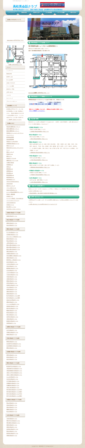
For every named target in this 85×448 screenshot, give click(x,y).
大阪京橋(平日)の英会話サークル (14, 368)
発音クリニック (10, 145)
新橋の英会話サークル (11, 281)
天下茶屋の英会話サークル (12, 381)
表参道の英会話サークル (12, 306)
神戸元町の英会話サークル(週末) (14, 391)
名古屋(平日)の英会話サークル (13, 343)
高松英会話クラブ (25, 6)
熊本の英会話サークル (11, 431)
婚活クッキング (10, 152)
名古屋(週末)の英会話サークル (13, 345)
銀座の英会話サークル (11, 238)
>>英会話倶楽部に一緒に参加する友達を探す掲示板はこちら (42, 193)
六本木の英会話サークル (12, 264)
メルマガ (8, 95)
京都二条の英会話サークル (12, 387)
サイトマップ (9, 98)
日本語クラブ (9, 196)
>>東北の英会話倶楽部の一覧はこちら (39, 138)
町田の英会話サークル (11, 312)
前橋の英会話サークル (11, 334)
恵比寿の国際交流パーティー (13, 126)
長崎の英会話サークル (11, 427)
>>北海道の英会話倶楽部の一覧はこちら (39, 131)
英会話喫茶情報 (10, 139)
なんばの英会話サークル (12, 377)
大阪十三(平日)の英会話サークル (14, 372)
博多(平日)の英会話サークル (13, 420)
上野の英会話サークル (11, 243)
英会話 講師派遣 (10, 194)
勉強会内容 (9, 73)
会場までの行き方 (10, 83)
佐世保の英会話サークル (12, 429)
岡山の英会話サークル (11, 403)
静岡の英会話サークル (11, 341)
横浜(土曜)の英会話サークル (13, 249)
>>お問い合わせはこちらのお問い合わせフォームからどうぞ (42, 204)
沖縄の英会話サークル (11, 435)
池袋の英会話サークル (11, 257)
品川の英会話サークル (11, 262)
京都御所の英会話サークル (12, 383)
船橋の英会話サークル (11, 310)
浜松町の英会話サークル (12, 285)
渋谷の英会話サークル (11, 266)
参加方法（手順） (10, 89)
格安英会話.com (10, 177)
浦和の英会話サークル (11, 291)
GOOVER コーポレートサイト (13, 209)
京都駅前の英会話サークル (12, 385)
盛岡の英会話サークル (11, 223)
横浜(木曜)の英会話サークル (13, 247)
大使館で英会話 (10, 162)
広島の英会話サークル (11, 405)
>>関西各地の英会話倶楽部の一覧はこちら (40, 167)
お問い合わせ (9, 92)
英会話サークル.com (11, 158)
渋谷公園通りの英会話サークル (13, 255)
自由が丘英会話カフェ (11, 190)
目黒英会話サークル (11, 323)
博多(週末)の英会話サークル (13, 422)
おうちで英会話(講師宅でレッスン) (14, 192)
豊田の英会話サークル (11, 348)
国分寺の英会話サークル (12, 308)
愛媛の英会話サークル (11, 409)
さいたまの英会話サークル (12, 304)
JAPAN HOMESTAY (11, 202)
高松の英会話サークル (11, 407)
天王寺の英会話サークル (12, 379)
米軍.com (8, 166)
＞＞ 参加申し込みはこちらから (14, 119)
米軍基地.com (9, 164)
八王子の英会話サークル (12, 272)
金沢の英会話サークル (11, 359)
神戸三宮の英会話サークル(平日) (14, 393)
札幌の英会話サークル (11, 216)
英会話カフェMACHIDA (12, 141)
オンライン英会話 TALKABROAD (14, 198)
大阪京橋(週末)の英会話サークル (14, 370)
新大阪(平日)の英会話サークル (13, 366)
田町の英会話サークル (11, 251)
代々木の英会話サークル (12, 232)
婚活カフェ (9, 156)
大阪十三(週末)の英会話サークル (14, 374)
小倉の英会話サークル (11, 418)
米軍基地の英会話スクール (12, 143)
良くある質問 (9, 80)
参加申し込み (9, 76)
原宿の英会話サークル (11, 293)
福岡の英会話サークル (11, 425)
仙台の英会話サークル (11, 225)
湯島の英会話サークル (11, 302)
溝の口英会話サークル (11, 314)
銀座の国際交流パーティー (12, 131)
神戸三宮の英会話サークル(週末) (14, 396)
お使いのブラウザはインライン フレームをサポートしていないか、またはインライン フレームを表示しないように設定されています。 (49, 108)
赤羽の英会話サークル (11, 283)
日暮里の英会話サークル (12, 253)
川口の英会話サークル (11, 287)
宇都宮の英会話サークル (12, 332)
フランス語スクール (11, 188)
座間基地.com (9, 171)
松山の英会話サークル (11, 411)
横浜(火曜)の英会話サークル (13, 245)
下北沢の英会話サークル (12, 274)
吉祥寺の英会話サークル (12, 316)
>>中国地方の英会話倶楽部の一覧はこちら (40, 174)
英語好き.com (9, 154)
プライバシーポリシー (11, 101)
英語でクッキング (10, 185)
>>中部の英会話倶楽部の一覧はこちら (39, 160)
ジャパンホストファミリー (12, 200)
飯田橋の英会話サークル (12, 268)
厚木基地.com (9, 173)
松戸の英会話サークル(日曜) (13, 297)
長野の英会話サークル (11, 355)
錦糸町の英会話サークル (12, 321)
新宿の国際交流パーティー (12, 128)
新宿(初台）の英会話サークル (13, 260)
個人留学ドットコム (11, 207)
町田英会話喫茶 (10, 137)
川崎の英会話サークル (11, 319)
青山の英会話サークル (11, 241)
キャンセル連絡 (10, 86)
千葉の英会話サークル (11, 276)
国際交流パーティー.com (12, 160)
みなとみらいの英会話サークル (13, 236)
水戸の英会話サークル (11, 330)
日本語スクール (10, 204)
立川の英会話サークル (11, 270)
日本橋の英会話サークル (12, 234)
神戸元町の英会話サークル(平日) (14, 389)
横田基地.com (9, 169)
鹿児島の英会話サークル (12, 433)
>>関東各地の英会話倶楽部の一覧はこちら (40, 152)
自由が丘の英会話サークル (12, 300)
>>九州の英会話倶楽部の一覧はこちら (39, 182)
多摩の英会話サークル (11, 289)
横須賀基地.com (10, 175)
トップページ (9, 70)
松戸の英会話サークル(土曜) (13, 295)
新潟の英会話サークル (11, 357)
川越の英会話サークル (11, 279)
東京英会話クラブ (10, 179)
